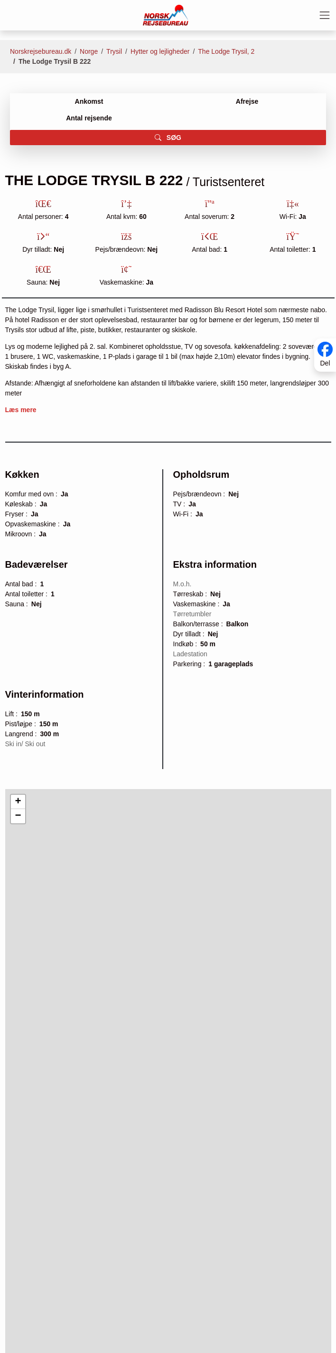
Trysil (114, 51)
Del (325, 363)
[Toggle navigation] (324, 15)
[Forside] (166, 15)
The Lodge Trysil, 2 (226, 51)
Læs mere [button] (21, 410)
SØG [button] (168, 137)
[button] (18, 802)
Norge (89, 51)
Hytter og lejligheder (160, 51)
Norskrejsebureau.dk (40, 51)
